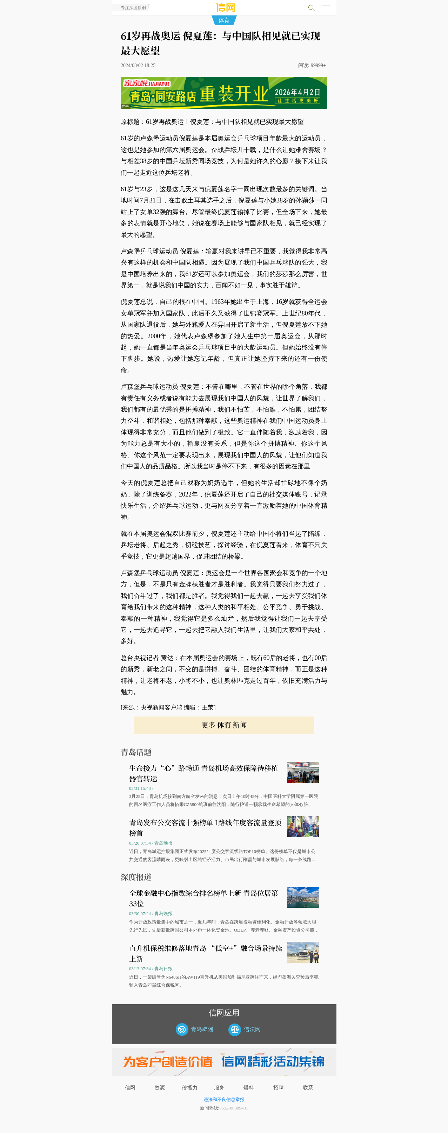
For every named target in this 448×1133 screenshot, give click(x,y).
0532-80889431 (233, 1108)
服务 (219, 1088)
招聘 (278, 1088)
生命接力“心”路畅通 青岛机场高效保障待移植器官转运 (203, 773)
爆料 (248, 1088)
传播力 (190, 1088)
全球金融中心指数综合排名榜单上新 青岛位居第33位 (203, 898)
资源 (159, 1088)
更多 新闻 (224, 725)
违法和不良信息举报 (224, 1099)
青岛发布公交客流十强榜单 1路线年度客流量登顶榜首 (205, 827)
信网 (130, 1088)
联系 (308, 1088)
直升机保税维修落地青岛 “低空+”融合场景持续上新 (205, 953)
